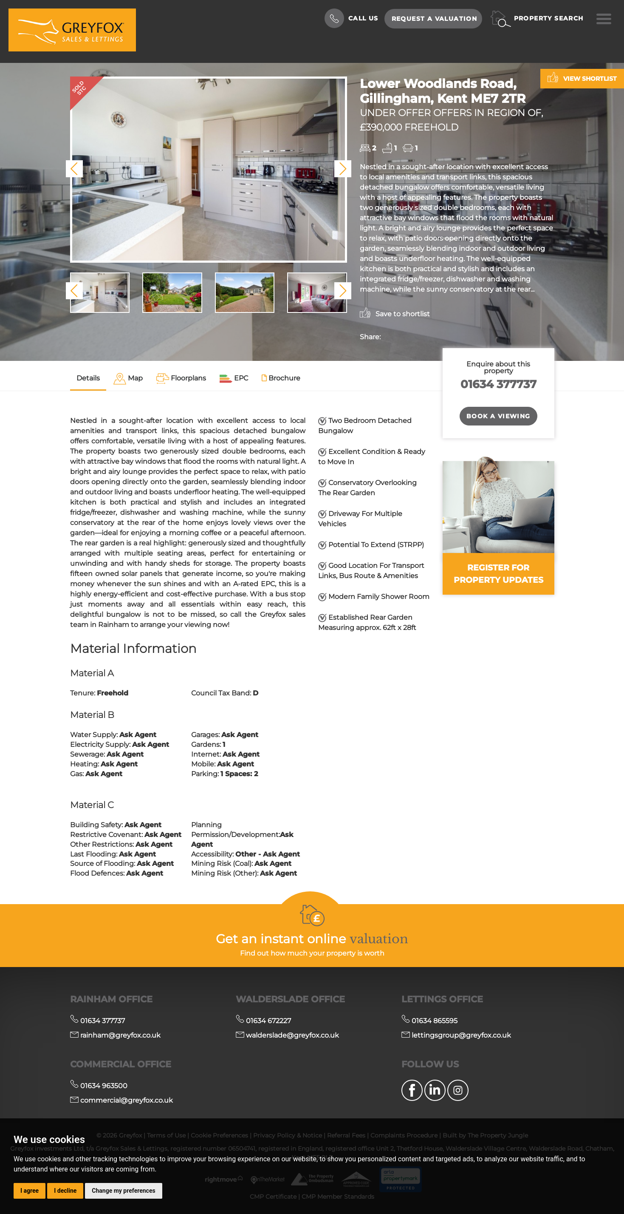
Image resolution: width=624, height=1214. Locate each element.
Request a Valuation (434, 19)
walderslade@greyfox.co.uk (287, 1035)
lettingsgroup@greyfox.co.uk (456, 1035)
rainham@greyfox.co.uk (115, 1035)
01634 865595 (429, 1021)
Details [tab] (88, 378)
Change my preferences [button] (123, 1190)
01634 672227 (263, 1021)
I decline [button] (65, 1190)
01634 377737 (498, 384)
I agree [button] (29, 1190)
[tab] (128, 379)
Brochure (281, 378)
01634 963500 (98, 1086)
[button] (74, 168)
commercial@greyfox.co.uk (121, 1100)
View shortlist (582, 77)
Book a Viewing (498, 416)
